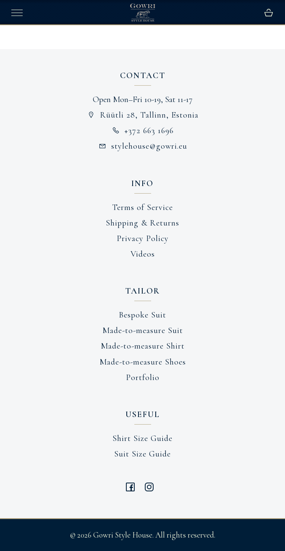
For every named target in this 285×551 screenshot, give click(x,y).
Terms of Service (142, 207)
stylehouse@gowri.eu (142, 146)
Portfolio (142, 378)
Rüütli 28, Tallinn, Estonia (142, 115)
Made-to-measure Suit (142, 330)
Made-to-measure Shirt (143, 346)
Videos (143, 254)
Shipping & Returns (142, 223)
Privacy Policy (143, 239)
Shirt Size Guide (142, 438)
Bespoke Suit (142, 315)
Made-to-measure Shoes (142, 362)
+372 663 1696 (142, 131)
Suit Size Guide (142, 454)
